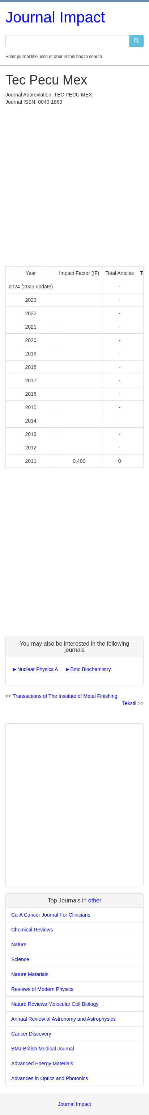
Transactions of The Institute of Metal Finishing (65, 696)
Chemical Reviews (32, 930)
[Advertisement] (74, 184)
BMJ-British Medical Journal (42, 1049)
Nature (18, 944)
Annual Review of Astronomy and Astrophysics (63, 1019)
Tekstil (129, 703)
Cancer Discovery (31, 1034)
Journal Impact (55, 17)
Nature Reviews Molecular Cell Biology (54, 1004)
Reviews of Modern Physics (42, 989)
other (94, 900)
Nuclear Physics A (37, 669)
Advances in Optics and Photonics (49, 1078)
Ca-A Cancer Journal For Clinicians (50, 915)
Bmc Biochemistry (90, 669)
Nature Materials (29, 974)
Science (20, 959)
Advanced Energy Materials (42, 1063)
